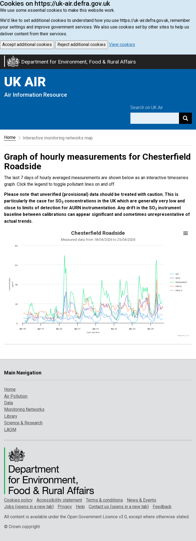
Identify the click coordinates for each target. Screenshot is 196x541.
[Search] (185, 118)
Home (10, 137)
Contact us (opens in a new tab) (119, 506)
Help (80, 506)
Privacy (65, 506)
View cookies (122, 44)
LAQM (10, 429)
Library (10, 416)
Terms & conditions (104, 500)
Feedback (162, 506)
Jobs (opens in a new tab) (29, 506)
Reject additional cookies (81, 44)
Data (8, 402)
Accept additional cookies (27, 44)
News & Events (141, 500)
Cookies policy (18, 500)
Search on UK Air (146, 107)
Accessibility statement (59, 500)
